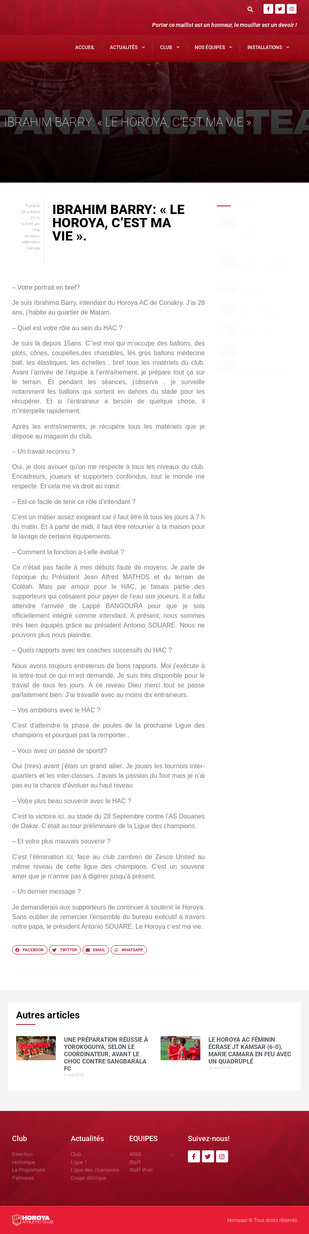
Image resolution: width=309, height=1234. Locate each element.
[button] (250, 9)
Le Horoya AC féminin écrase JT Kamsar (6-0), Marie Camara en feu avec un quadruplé (265, 267)
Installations (268, 47)
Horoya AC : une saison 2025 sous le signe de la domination (266, 291)
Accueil (85, 47)
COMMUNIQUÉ (254, 349)
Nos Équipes (213, 47)
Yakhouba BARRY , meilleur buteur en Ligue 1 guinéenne (261, 312)
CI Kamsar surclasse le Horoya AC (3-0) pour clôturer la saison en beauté (266, 372)
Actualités (127, 47)
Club (169, 47)
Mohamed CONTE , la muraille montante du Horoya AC (266, 333)
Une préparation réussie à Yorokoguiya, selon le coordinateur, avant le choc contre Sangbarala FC (266, 235)
